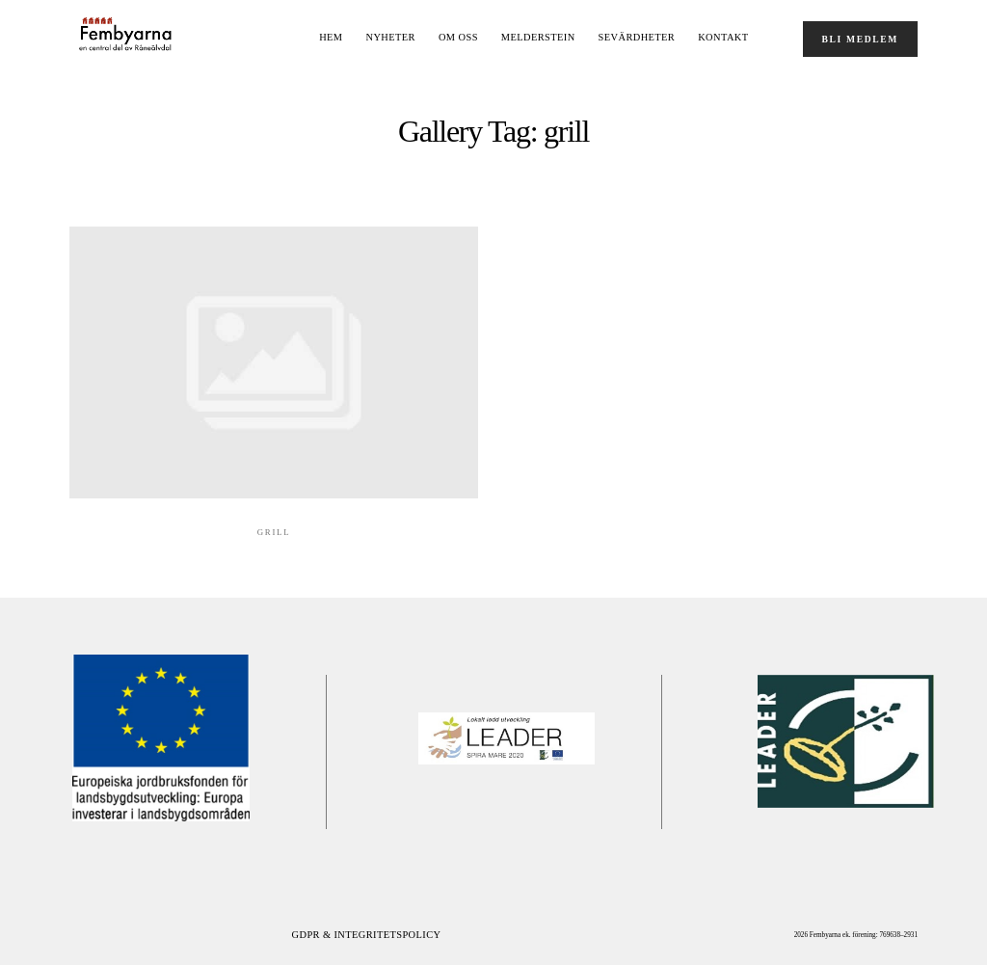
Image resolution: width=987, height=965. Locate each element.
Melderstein (538, 37)
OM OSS (458, 37)
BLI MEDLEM (860, 39)
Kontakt (723, 37)
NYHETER (390, 37)
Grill (274, 532)
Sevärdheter (637, 37)
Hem (330, 37)
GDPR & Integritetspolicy (366, 934)
